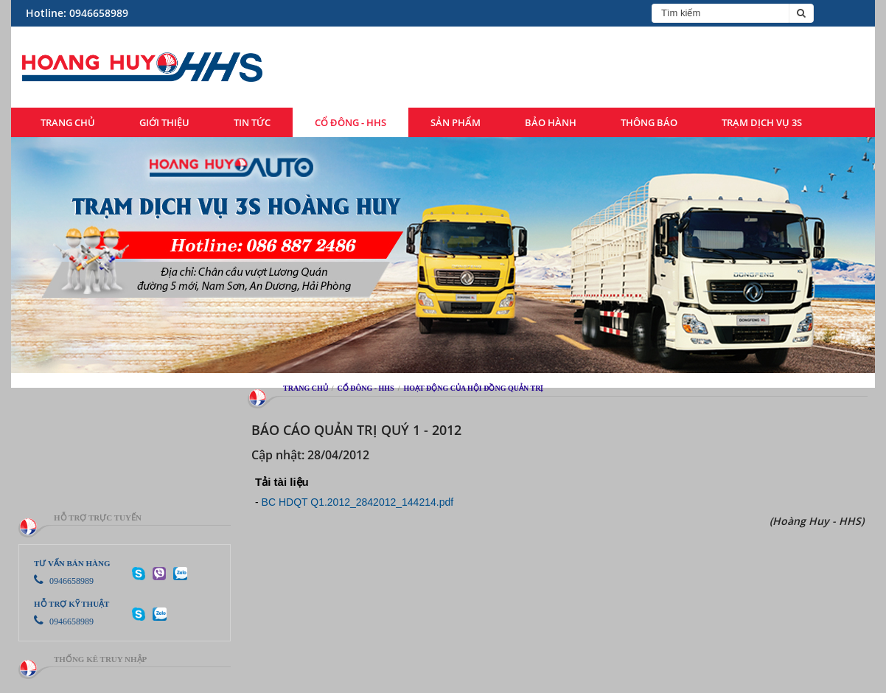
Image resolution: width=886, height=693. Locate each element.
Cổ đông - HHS (350, 122)
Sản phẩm (455, 122)
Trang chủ (68, 122)
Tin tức (252, 122)
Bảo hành (550, 122)
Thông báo (649, 122)
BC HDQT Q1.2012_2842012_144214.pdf (358, 502)
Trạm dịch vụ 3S (762, 122)
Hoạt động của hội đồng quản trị (473, 388)
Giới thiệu (164, 122)
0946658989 (64, 581)
